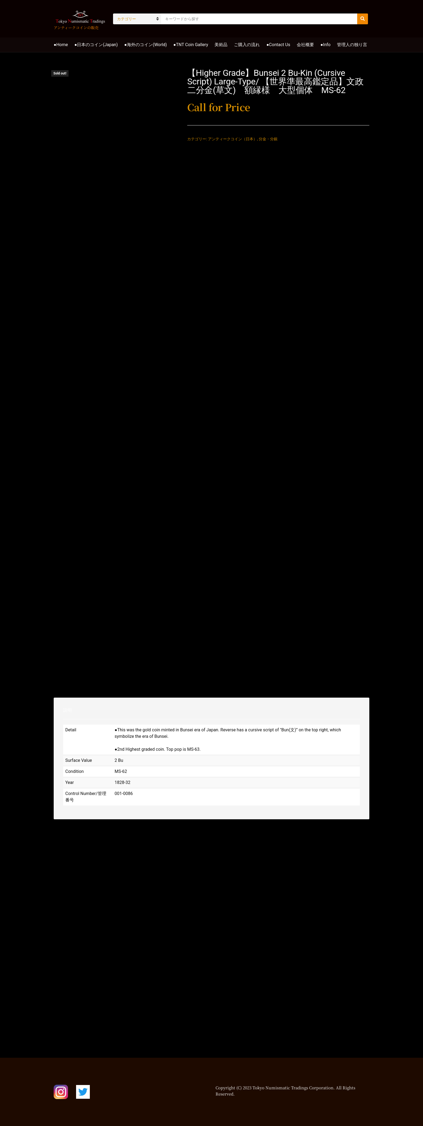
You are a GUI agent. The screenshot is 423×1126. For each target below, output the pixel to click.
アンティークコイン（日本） (232, 139)
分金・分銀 (268, 139)
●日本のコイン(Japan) (96, 44)
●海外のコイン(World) (145, 44)
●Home (61, 44)
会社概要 (305, 44)
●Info (325, 44)
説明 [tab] (67, 710)
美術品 (220, 44)
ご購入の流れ (247, 44)
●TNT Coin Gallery (190, 44)
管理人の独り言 (352, 44)
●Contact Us (278, 44)
